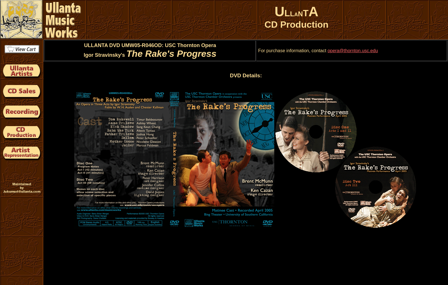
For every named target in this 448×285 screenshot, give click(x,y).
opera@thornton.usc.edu (352, 50)
